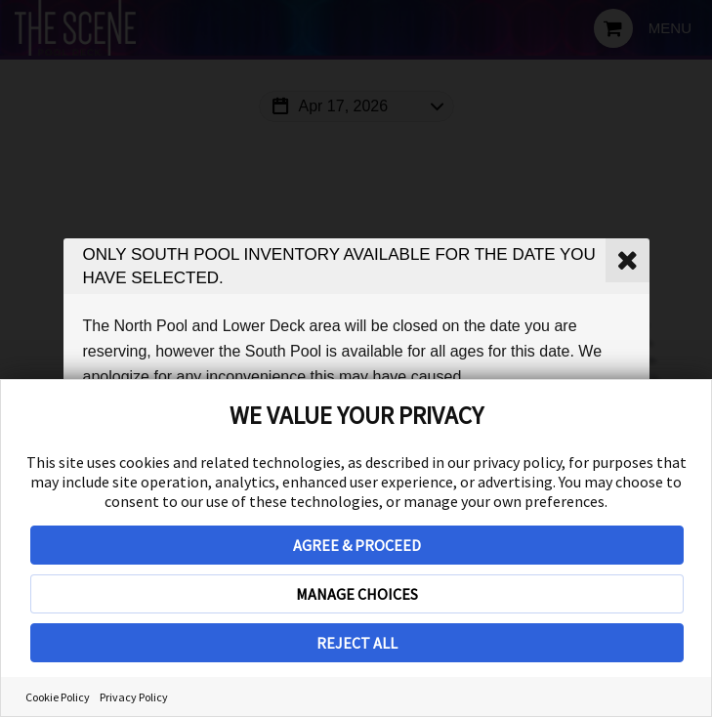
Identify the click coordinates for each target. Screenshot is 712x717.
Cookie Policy (57, 697)
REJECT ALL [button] (357, 643)
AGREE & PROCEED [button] (357, 545)
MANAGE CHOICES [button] (357, 594)
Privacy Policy (134, 697)
